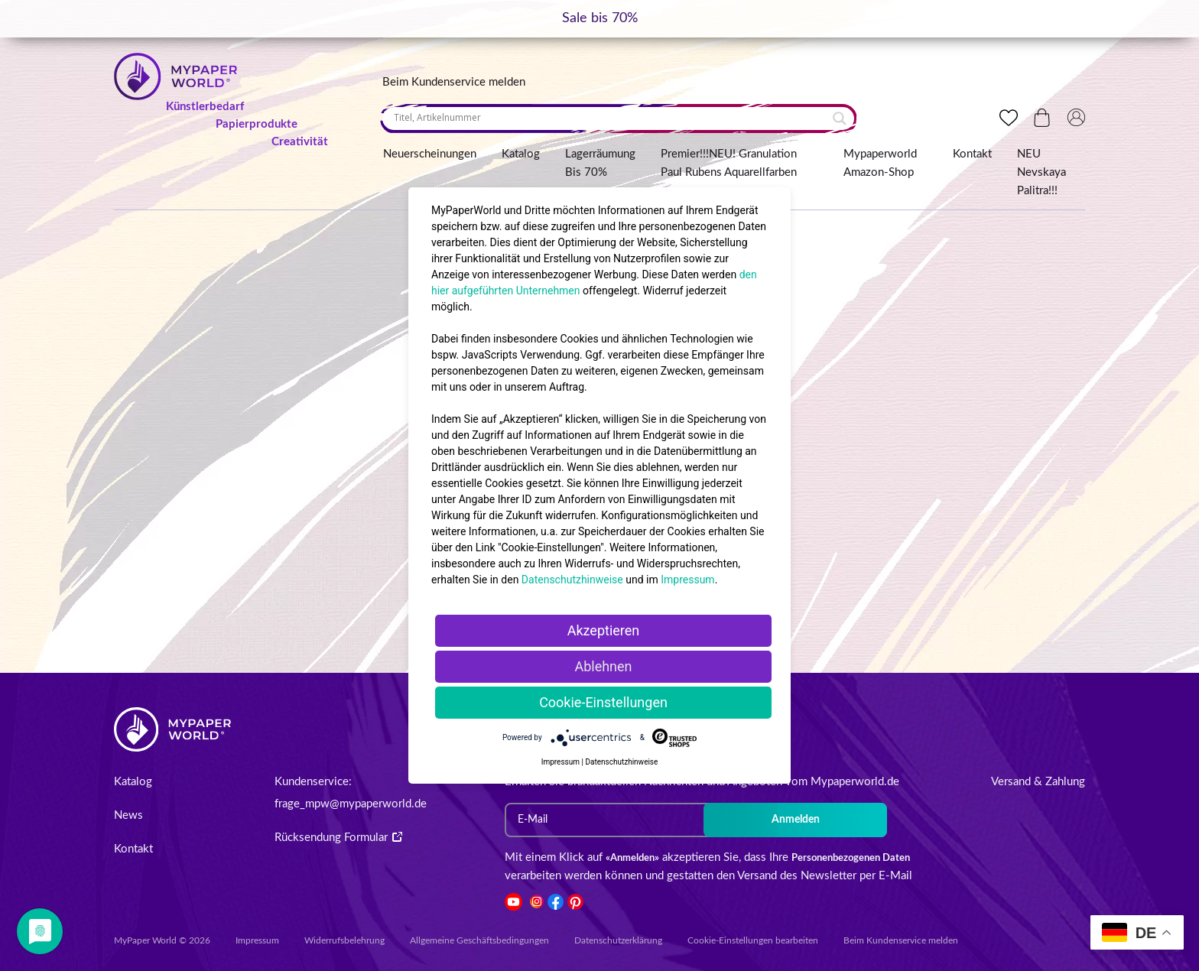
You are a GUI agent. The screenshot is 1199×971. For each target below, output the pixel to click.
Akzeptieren (603, 630)
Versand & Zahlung (1038, 782)
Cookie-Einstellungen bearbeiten (752, 940)
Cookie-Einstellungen (603, 702)
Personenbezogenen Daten (850, 858)
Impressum (257, 940)
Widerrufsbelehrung (344, 940)
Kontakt (972, 154)
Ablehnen (603, 666)
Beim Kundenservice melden (453, 82)
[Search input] (611, 117)
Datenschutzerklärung (618, 940)
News (128, 815)
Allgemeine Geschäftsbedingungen (479, 940)
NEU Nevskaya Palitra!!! (1041, 172)
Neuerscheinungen (429, 154)
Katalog (521, 154)
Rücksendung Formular (338, 837)
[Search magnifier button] (839, 118)
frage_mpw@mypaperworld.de (351, 804)
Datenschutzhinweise (572, 579)
